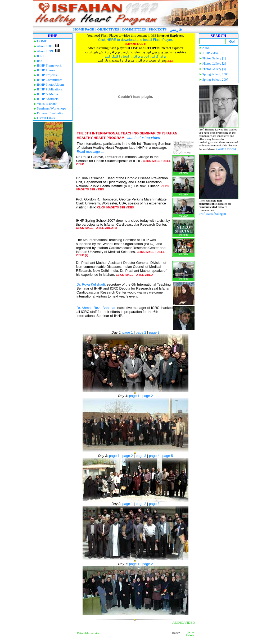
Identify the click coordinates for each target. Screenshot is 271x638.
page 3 (154, 332)
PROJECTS (158, 29)
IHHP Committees (49, 80)
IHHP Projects (47, 75)
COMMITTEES (134, 29)
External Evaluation (50, 113)
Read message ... (90, 152)
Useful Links (46, 118)
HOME (42, 41)
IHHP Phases (46, 70)
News (205, 48)
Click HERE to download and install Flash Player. (135, 40)
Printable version (88, 633)
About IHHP (48, 46)
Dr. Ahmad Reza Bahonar (95, 308)
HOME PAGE (83, 29)
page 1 (127, 332)
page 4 (154, 456)
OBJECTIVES (108, 29)
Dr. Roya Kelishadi (90, 284)
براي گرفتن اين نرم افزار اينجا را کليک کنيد (135, 56)
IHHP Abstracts (47, 99)
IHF (39, 61)
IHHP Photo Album (50, 84)
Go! (232, 41)
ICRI (40, 56)
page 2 (141, 332)
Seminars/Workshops (51, 108)
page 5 (167, 456)
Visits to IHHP (47, 104)
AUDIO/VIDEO (183, 622)
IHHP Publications (49, 89)
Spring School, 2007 (215, 79)
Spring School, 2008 (215, 74)
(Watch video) (226, 149)
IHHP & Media (47, 94)
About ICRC (48, 51)
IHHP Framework (49, 65)
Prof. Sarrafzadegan (212, 214)
